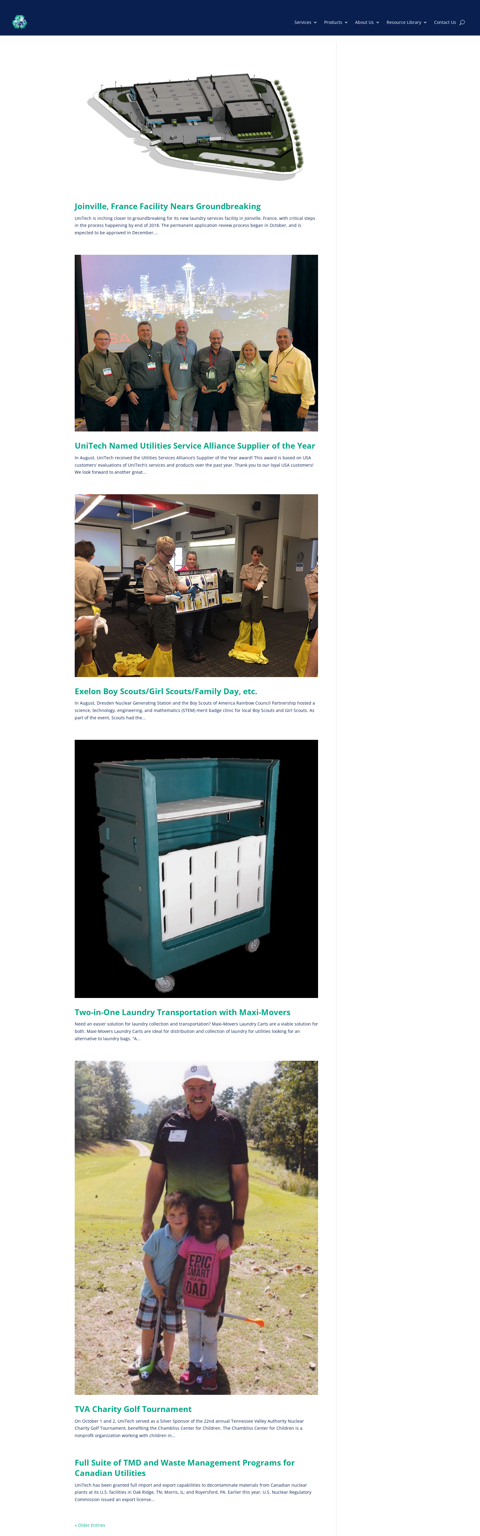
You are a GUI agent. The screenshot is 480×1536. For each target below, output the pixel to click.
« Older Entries (90, 1525)
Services (302, 22)
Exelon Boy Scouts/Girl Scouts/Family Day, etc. (166, 691)
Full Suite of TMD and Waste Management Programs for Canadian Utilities (185, 1467)
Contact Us (445, 22)
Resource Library (404, 22)
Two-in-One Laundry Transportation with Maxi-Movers (183, 1012)
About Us (364, 22)
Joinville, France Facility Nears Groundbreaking (168, 206)
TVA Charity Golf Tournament (133, 1408)
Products (333, 22)
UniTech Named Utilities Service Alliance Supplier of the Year (195, 445)
